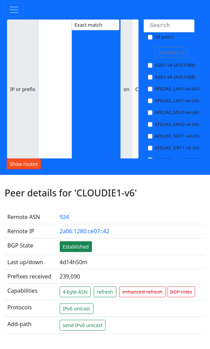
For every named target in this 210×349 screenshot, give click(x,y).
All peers (164, 37)
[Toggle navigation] (14, 10)
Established (76, 246)
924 (64, 217)
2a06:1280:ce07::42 (85, 231)
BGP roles (181, 292)
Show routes (24, 164)
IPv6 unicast (76, 308)
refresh (105, 292)
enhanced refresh (142, 292)
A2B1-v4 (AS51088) (175, 65)
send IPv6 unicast (83, 325)
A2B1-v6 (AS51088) (175, 77)
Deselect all (171, 52)
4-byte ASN (75, 292)
